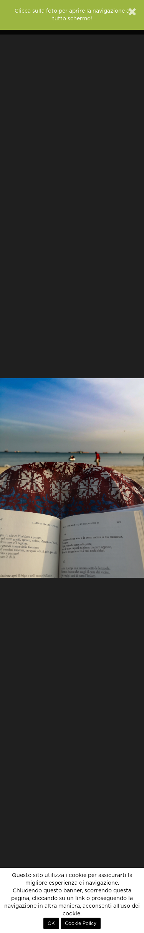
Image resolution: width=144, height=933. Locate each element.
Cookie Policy (80, 923)
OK (51, 923)
